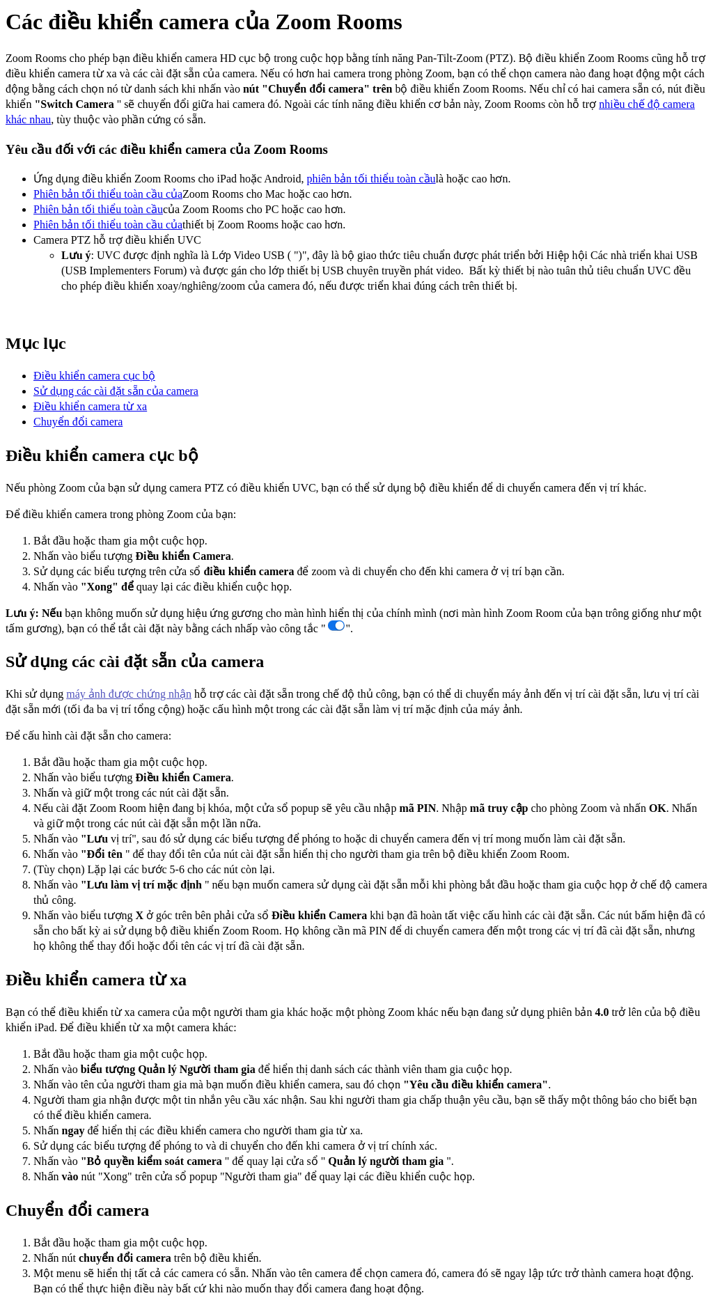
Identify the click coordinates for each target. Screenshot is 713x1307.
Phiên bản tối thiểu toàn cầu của (107, 194)
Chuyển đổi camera (78, 422)
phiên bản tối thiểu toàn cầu (371, 179)
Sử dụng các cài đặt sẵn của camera (115, 391)
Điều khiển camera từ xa (90, 406)
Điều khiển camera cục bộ (94, 376)
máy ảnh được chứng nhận (128, 694)
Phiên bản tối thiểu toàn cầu (98, 209)
